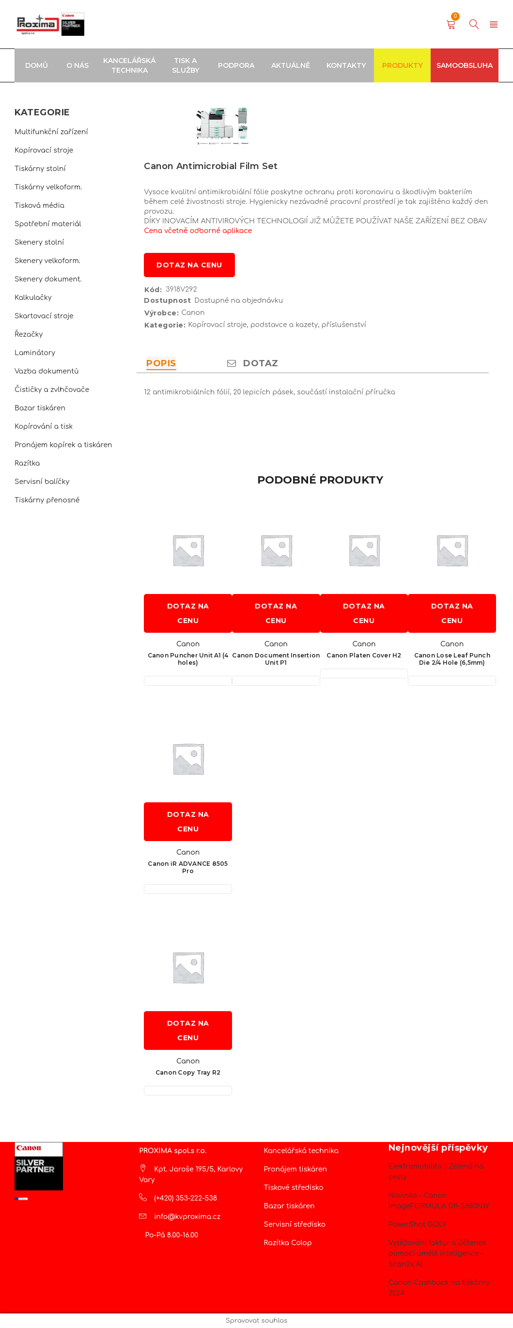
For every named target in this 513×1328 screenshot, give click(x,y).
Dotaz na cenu (189, 265)
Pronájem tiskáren (295, 1169)
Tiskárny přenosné (47, 500)
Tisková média (39, 205)
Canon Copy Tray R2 (188, 1072)
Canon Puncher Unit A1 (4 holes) (188, 659)
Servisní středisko (295, 1224)
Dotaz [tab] (253, 363)
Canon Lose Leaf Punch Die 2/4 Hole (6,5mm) (452, 659)
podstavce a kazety (284, 324)
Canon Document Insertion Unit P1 (276, 659)
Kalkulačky (33, 297)
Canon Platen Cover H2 (363, 655)
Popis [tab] (161, 363)
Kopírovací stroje (44, 150)
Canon (192, 312)
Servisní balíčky (42, 481)
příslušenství (344, 324)
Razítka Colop (288, 1243)
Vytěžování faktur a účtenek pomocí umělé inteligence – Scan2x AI (437, 1253)
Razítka (27, 463)
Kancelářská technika (301, 1151)
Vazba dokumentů (46, 371)
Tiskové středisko (294, 1187)
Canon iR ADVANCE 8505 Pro (188, 867)
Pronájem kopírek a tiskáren (63, 445)
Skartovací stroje (44, 316)
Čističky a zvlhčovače (52, 389)
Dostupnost (167, 300)
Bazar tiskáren (40, 408)
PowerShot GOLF (418, 1224)
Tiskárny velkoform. (48, 187)
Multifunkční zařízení (51, 132)
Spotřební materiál (48, 224)
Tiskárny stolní (40, 168)
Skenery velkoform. (47, 261)
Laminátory (35, 353)
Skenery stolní (39, 242)
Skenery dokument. (48, 279)
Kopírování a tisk (44, 426)
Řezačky (29, 334)
